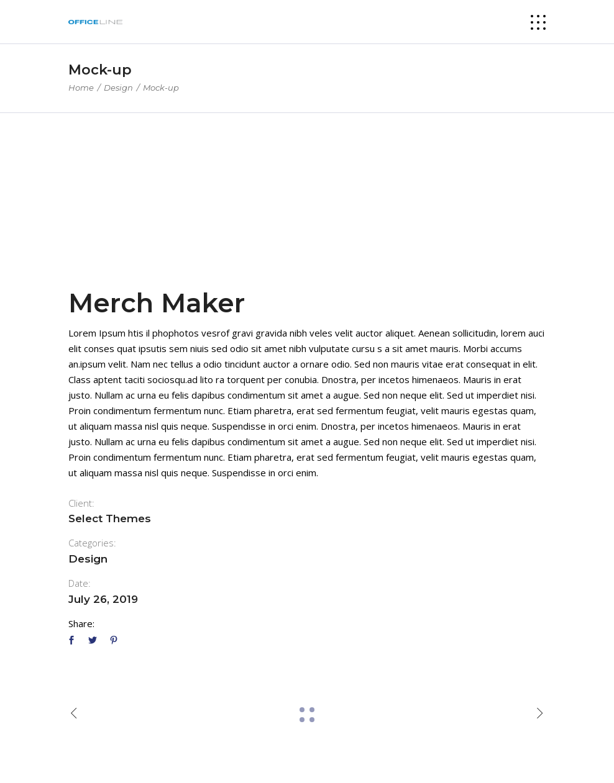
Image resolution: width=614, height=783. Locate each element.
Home (81, 88)
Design (118, 88)
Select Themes (109, 518)
